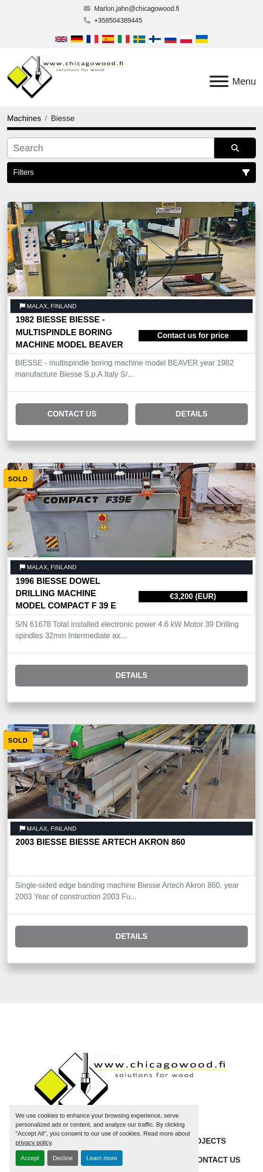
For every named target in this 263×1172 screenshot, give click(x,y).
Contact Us (71, 414)
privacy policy (34, 1142)
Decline (63, 1158)
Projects (205, 1141)
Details (191, 414)
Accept (30, 1158)
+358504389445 (118, 20)
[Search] (110, 148)
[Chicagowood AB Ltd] (131, 1087)
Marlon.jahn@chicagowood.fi (136, 8)
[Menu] (219, 81)
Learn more (101, 1158)
